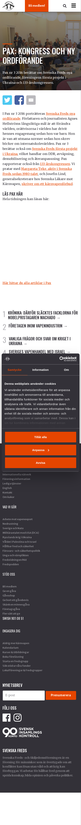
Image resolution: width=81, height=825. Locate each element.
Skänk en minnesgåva (16, 604)
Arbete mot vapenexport (18, 519)
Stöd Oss (9, 574)
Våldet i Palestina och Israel (19, 541)
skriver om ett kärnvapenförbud (47, 184)
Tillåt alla (40, 437)
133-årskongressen (55, 164)
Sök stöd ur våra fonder (17, 665)
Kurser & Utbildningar (16, 652)
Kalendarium (11, 647)
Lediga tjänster (12, 483)
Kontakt (7, 492)
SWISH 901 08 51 (13, 618)
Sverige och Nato (13, 528)
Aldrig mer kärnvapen (16, 643)
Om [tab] (66, 369)
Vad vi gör (9, 507)
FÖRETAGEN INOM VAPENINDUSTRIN (35, 325)
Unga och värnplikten (16, 555)
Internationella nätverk (17, 474)
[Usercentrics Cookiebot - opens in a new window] (59, 358)
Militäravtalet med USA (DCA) (21, 532)
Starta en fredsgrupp (15, 661)
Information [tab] (40, 369)
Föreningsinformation (16, 478)
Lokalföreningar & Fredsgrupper (22, 670)
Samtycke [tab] (15, 369)
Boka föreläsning (13, 656)
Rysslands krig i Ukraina (17, 537)
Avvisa (40, 462)
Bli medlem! (36, 5)
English (7, 488)
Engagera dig (11, 631)
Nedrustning (10, 523)
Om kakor (8, 497)
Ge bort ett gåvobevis (16, 600)
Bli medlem (10, 586)
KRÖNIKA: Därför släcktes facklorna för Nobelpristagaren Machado (43, 315)
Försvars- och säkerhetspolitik (21, 550)
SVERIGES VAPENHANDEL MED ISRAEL (37, 351)
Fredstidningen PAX (15, 559)
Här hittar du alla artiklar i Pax (27, 283)
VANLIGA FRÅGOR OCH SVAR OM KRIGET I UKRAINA (40, 341)
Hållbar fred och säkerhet (18, 546)
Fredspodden (11, 564)
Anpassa (40, 449)
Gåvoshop (9, 595)
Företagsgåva (11, 609)
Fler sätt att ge (11, 613)
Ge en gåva (9, 591)
